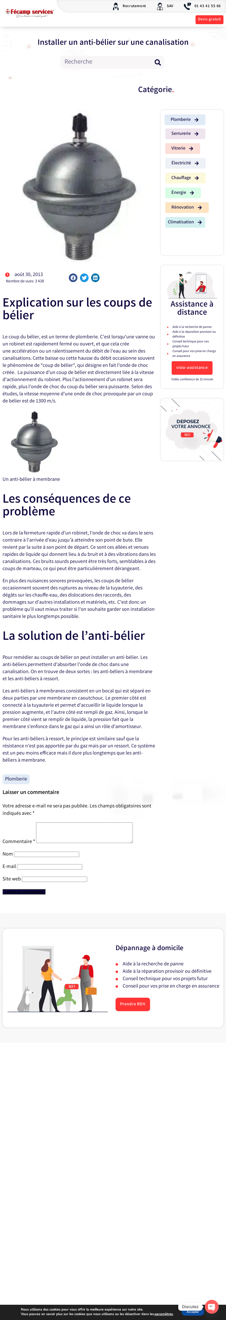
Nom (8, 858)
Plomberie (16, 779)
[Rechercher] (158, 62)
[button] (73, 277)
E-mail (9, 870)
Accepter (192, 1312)
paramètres (160, 1314)
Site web (12, 883)
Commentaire (19, 845)
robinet (17, 344)
